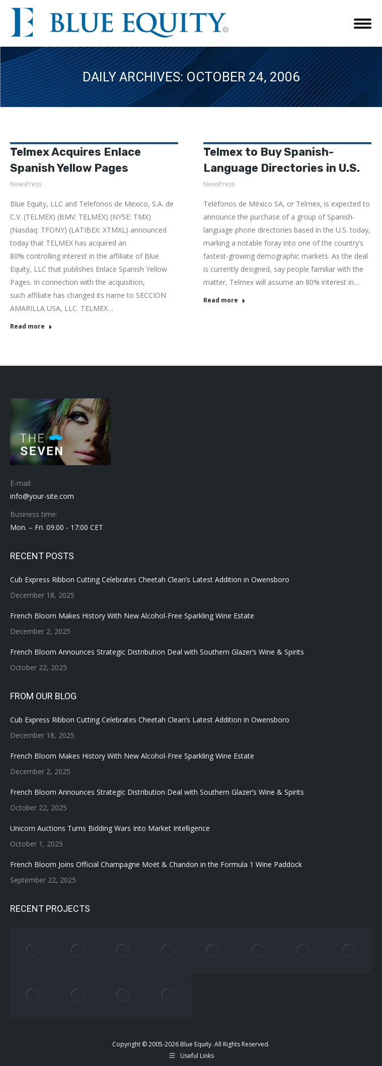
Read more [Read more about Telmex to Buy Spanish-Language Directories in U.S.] (224, 300)
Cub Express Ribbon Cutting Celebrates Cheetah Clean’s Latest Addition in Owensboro (149, 579)
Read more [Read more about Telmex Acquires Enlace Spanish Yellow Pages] (31, 327)
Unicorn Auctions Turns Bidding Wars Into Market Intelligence (110, 828)
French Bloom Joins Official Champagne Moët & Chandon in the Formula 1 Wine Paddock (156, 864)
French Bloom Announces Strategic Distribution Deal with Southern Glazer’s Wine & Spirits (157, 652)
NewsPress (25, 184)
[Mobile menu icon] (362, 24)
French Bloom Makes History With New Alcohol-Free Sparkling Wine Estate (132, 615)
